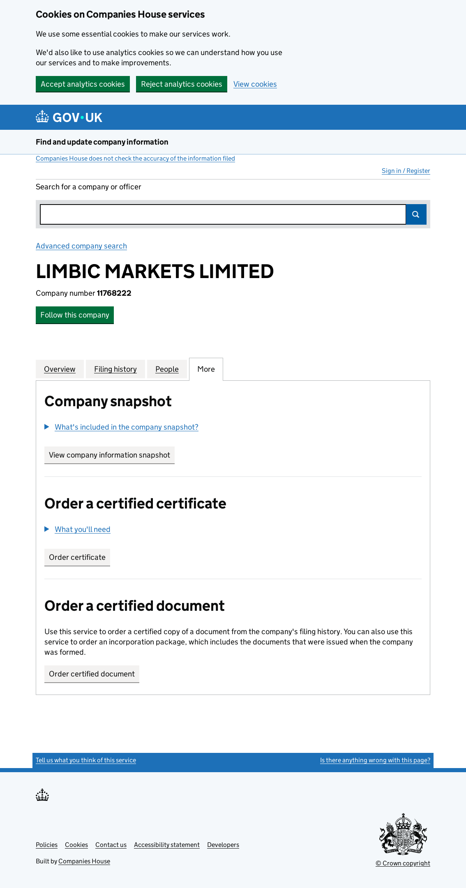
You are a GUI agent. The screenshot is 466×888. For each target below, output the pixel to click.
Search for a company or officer (88, 186)
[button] (121, 427)
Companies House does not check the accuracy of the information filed (135, 158)
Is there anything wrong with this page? (375, 760)
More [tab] (206, 369)
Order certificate (77, 557)
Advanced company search (81, 246)
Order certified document (92, 674)
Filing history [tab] (115, 369)
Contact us (111, 845)
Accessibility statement (167, 845)
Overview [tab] (60, 369)
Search (416, 214)
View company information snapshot (112, 455)
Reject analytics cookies (181, 84)
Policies (47, 845)
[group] (233, 428)
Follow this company (74, 315)
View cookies (255, 84)
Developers (223, 845)
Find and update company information (102, 142)
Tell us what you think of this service (86, 760)
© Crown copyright (403, 863)
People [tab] (167, 369)
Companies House (84, 861)
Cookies (76, 845)
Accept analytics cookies (83, 84)
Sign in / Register (406, 171)
